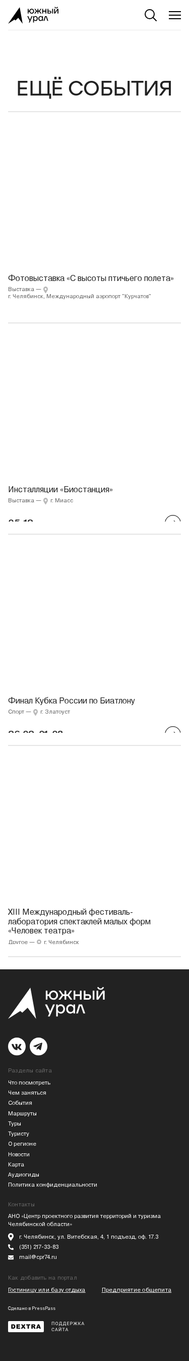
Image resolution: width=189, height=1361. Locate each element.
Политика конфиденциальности (52, 1185)
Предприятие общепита (136, 1290)
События (20, 1103)
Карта (16, 1164)
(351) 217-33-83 (38, 1247)
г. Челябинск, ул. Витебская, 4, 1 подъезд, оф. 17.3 (88, 1237)
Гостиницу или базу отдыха (47, 1290)
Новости (19, 1154)
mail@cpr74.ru (38, 1257)
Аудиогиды (23, 1174)
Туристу (18, 1134)
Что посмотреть (29, 1083)
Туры (14, 1123)
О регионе (22, 1144)
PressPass (43, 1308)
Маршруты (22, 1113)
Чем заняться (27, 1093)
